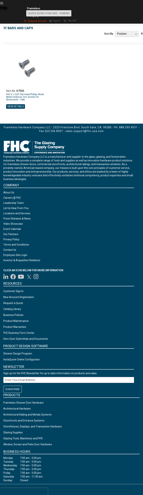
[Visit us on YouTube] (21, 276)
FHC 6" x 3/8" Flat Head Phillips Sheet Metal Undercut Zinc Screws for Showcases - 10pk (25, 97)
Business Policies (13, 314)
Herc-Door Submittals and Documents (25, 338)
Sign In (56, 20)
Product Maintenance (16, 320)
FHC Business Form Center (18, 332)
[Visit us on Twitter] (29, 276)
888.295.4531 (128, 127)
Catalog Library (12, 309)
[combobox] (49, 13)
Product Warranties (14, 326)
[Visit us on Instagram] (36, 276)
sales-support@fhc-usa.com (85, 131)
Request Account (37, 21)
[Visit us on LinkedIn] (6, 276)
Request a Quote (13, 303)
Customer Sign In (13, 291)
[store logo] (4, 13)
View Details (15, 106)
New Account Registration (18, 297)
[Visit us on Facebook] (13, 276)
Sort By (108, 33)
